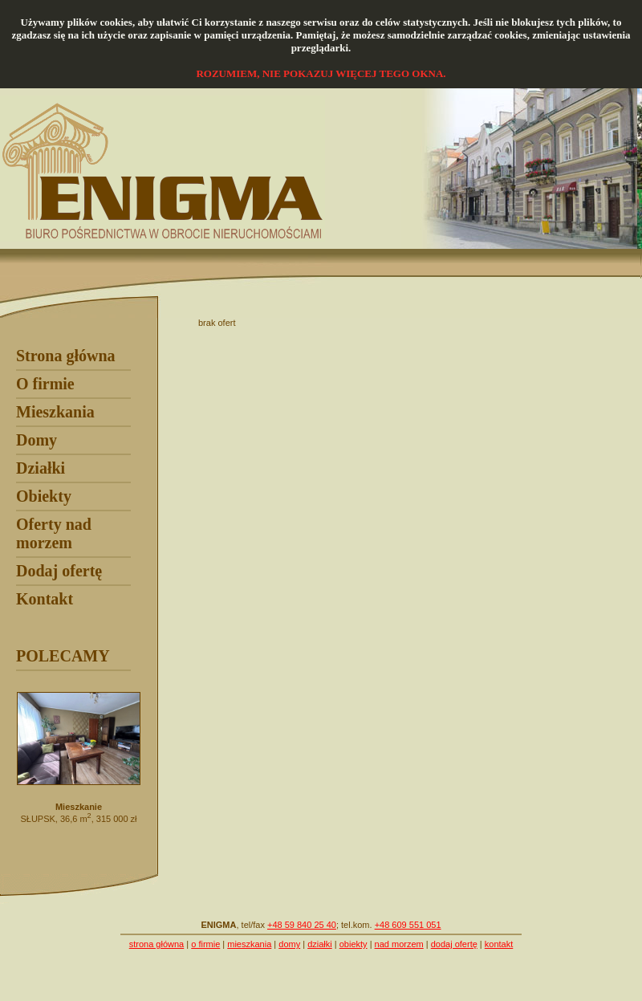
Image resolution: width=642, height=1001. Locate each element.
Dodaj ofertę (59, 571)
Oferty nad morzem (53, 533)
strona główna (157, 944)
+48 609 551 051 (408, 925)
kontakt (499, 944)
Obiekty (43, 496)
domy (289, 944)
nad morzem (399, 944)
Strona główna (66, 355)
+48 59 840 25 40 (301, 925)
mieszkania (249, 944)
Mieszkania (55, 412)
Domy (36, 440)
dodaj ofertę (454, 944)
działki (319, 944)
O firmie (45, 384)
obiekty (353, 944)
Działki (40, 468)
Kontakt (44, 599)
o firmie (205, 944)
